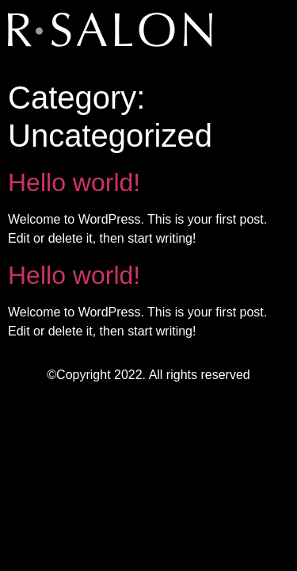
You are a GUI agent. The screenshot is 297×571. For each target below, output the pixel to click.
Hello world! (74, 182)
